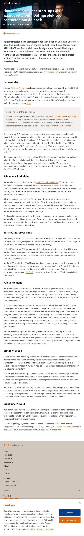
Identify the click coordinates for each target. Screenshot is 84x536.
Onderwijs (7, 459)
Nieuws (6, 466)
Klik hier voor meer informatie (42, 529)
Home (5, 452)
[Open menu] (79, 3)
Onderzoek (7, 455)
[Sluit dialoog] (79, 503)
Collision (71, 72)
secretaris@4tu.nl (9, 485)
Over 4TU (6, 473)
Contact (6, 478)
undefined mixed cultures (47, 182)
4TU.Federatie (58, 116)
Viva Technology (51, 72)
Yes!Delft (29, 272)
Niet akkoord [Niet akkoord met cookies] (68, 520)
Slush (28, 103)
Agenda (6, 470)
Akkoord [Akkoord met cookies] (67, 512)
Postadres (7, 491)
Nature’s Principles (19, 88)
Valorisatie (8, 462)
